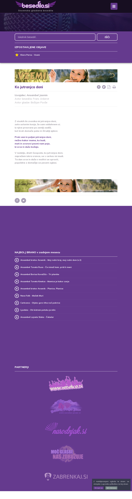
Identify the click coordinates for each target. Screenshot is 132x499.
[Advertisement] (66, 111)
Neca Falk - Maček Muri (31, 295)
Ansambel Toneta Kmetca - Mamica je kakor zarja (44, 281)
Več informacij (111, 488)
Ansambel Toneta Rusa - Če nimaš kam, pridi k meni (46, 267)
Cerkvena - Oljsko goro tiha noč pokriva (40, 303)
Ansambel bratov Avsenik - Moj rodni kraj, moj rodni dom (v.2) (50, 260)
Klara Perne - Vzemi (27, 55)
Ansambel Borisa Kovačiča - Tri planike (39, 274)
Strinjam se (98, 488)
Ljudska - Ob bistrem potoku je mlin (38, 310)
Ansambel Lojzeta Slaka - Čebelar (37, 317)
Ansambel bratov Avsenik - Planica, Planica (41, 288)
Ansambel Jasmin (37, 95)
